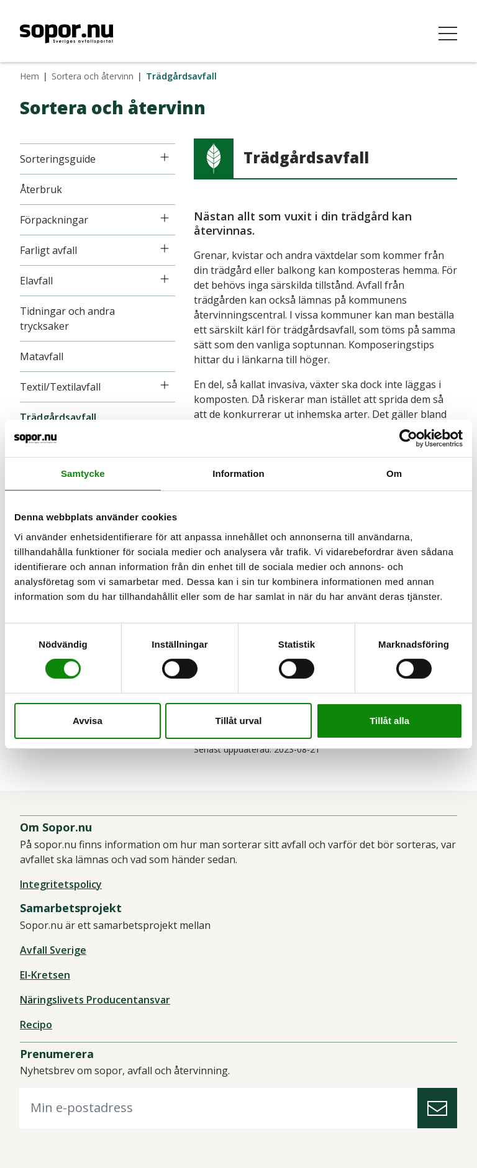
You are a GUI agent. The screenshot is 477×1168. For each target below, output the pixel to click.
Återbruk (41, 189)
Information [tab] (238, 473)
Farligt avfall (48, 250)
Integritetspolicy (61, 884)
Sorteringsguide (58, 159)
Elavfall (36, 280)
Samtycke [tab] (83, 473)
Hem (29, 76)
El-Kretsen (45, 975)
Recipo (36, 1024)
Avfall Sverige (53, 950)
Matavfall (41, 356)
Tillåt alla (389, 720)
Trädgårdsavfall (58, 417)
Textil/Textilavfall (60, 387)
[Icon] (165, 157)
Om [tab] (394, 473)
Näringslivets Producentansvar (95, 1000)
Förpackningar (54, 220)
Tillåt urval (239, 720)
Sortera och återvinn (93, 76)
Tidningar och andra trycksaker (67, 318)
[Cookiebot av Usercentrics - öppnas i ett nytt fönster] (408, 437)
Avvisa (87, 720)
